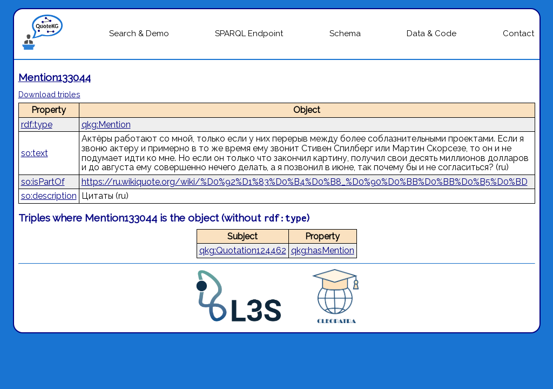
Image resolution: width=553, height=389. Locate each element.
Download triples (49, 94)
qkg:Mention (106, 124)
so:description (49, 196)
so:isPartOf (43, 182)
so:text (34, 153)
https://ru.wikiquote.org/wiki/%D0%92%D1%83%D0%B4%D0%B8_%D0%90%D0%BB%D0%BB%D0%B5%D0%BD (305, 182)
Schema (345, 33)
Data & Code (431, 33)
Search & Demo (139, 33)
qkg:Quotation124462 (242, 250)
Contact (518, 33)
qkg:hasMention (322, 250)
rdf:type (36, 124)
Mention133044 (54, 77)
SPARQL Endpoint (249, 33)
